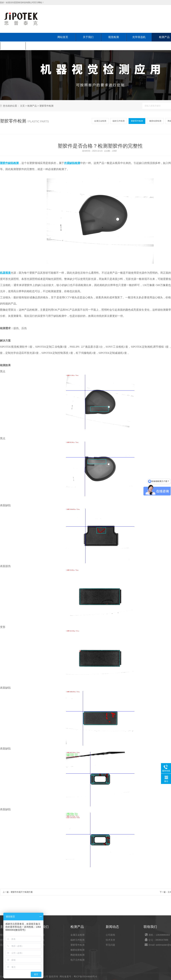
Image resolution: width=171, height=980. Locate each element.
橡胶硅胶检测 (155, 121)
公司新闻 (110, 935)
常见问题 (110, 945)
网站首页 (62, 37)
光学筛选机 (139, 37)
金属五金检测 (100, 121)
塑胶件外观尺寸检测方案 (22, 892)
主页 (22, 106)
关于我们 (88, 37)
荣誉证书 (40, 945)
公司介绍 (40, 935)
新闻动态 (12, 45)
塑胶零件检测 (46, 106)
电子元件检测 (77, 960)
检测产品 (32, 106)
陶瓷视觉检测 (77, 955)
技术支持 (110, 940)
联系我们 (38, 45)
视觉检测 (113, 37)
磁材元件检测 (119, 121)
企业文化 (40, 940)
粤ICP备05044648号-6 (85, 976)
